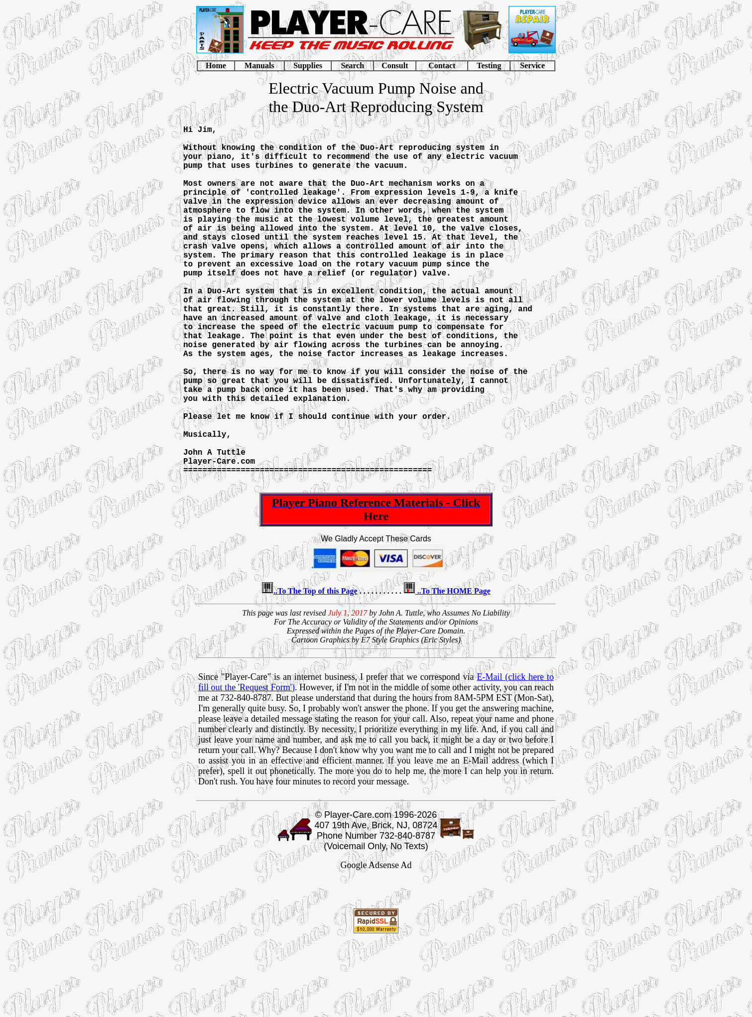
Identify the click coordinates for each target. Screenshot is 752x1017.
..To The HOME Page (453, 668)
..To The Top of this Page (315, 668)
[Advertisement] (376, 969)
